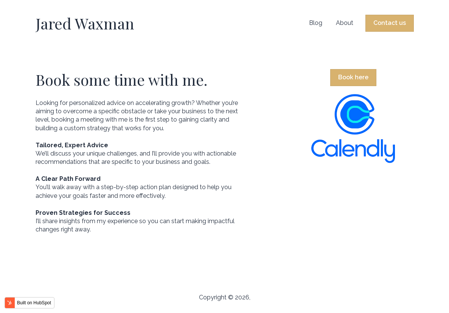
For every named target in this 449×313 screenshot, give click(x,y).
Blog (315, 22)
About (344, 22)
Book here (353, 77)
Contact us (389, 22)
